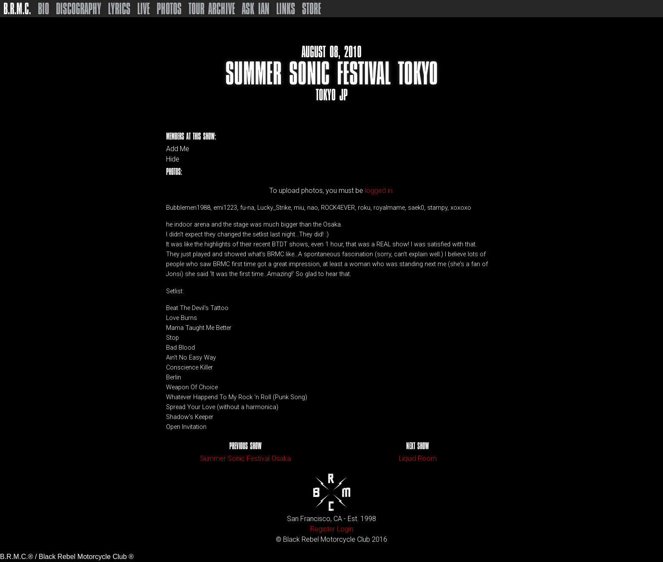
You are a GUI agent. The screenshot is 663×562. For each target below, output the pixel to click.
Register (322, 529)
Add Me (177, 149)
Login (345, 529)
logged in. (379, 190)
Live (143, 8)
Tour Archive (211, 8)
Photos (169, 8)
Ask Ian (255, 8)
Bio (43, 8)
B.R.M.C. (17, 8)
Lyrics (119, 8)
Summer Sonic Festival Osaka (245, 458)
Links (285, 8)
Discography (78, 8)
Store (311, 8)
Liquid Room (418, 458)
